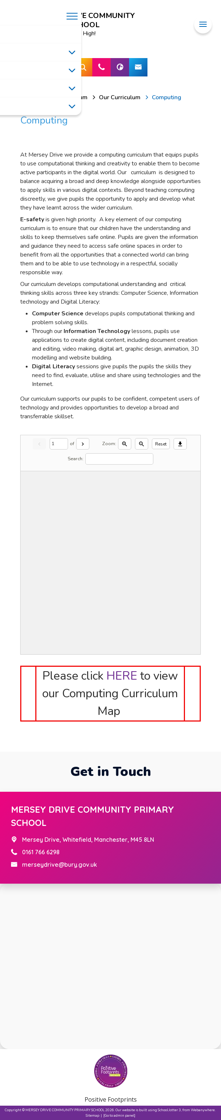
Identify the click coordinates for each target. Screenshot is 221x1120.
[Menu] (203, 24)
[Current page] (59, 444)
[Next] (82, 444)
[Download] (180, 444)
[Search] (119, 459)
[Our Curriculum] (119, 97)
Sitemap (92, 1115)
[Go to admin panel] (119, 1115)
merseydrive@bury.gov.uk (59, 864)
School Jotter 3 (169, 1110)
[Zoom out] (141, 444)
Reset (161, 444)
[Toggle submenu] (72, 52)
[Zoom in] (124, 444)
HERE (121, 676)
